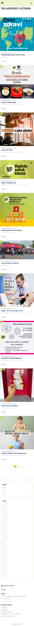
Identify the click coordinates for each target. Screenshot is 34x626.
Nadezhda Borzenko (7, 100)
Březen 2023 (5, 532)
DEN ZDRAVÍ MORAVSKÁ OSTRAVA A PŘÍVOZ (13, 55)
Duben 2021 (5, 571)
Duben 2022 (5, 549)
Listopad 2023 (5, 517)
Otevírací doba (4, 609)
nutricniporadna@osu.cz (8, 601)
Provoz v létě (3, 607)
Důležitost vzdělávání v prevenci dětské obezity (13, 453)
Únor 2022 (4, 553)
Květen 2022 (5, 547)
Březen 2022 (5, 551)
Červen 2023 (5, 525)
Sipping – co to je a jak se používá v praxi (12, 311)
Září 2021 (4, 564)
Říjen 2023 (4, 519)
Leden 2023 (5, 534)
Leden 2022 (5, 556)
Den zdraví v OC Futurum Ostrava (8, 616)
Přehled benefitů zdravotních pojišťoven (11, 230)
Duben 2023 (5, 530)
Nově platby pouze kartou (6, 611)
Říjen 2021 (4, 562)
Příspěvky (4, 491)
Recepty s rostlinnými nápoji (8, 102)
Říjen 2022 (4, 540)
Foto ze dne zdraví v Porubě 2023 (10, 263)
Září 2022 (4, 543)
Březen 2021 (5, 573)
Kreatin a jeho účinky (6, 150)
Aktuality (4, 487)
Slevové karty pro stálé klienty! (9, 406)
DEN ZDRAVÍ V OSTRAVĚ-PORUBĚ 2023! (11, 358)
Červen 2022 (5, 545)
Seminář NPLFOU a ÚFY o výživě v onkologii (10, 613)
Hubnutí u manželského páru (8, 183)
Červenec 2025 (5, 504)
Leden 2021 (5, 575)
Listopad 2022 (5, 538)
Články (4, 489)
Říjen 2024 (4, 508)
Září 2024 (4, 510)
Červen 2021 (5, 566)
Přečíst (3, 61)
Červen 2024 (5, 512)
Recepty (4, 493)
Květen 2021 (5, 569)
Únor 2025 (4, 506)
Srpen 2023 (5, 523)
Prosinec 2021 (5, 558)
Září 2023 (4, 521)
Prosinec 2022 (5, 536)
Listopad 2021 (5, 560)
